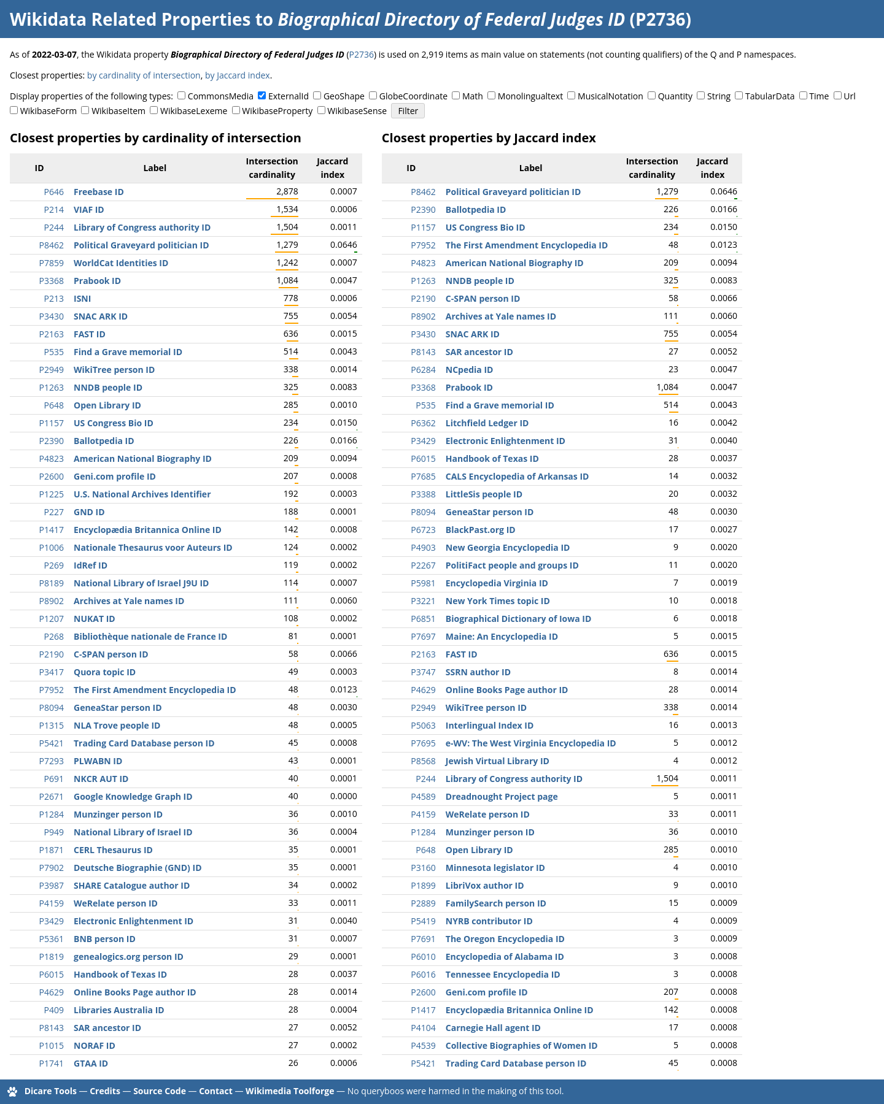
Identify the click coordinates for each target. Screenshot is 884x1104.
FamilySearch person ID (496, 903)
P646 (54, 191)
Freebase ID (99, 191)
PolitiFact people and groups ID (512, 565)
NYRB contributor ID (489, 921)
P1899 (423, 885)
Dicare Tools (51, 1091)
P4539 (423, 1045)
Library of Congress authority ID (142, 227)
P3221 (423, 601)
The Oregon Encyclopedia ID (505, 939)
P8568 (423, 761)
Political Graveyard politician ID (141, 245)
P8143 (51, 1027)
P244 (54, 227)
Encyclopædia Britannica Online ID (148, 529)
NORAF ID (94, 1045)
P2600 (51, 476)
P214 (54, 209)
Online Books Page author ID (135, 992)
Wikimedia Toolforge (290, 1091)
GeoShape (344, 96)
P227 (54, 512)
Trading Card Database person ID (144, 743)
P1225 (51, 494)
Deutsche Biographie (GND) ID (138, 867)
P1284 (51, 814)
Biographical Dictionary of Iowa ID (519, 618)
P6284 (423, 369)
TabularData (769, 96)
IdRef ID (90, 565)
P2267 (423, 565)
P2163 (51, 334)
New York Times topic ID (498, 601)
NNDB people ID (108, 387)
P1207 (51, 618)
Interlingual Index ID (489, 725)
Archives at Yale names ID (129, 601)
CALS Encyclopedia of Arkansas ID (517, 476)
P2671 (51, 796)
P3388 (423, 494)
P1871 (51, 850)
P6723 (423, 529)
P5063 (423, 725)
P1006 (51, 547)
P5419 (423, 921)
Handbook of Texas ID (120, 974)
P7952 (51, 690)
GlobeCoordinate (413, 96)
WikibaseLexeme (193, 111)
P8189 (51, 583)
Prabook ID (97, 280)
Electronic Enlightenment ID (133, 921)
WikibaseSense (357, 111)
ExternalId (288, 96)
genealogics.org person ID (129, 956)
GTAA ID (91, 1063)
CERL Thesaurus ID (113, 850)
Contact (216, 1091)
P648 (54, 405)
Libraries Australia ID (119, 1010)
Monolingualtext (530, 96)
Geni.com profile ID (115, 476)
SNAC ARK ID (101, 316)
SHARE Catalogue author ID (132, 885)
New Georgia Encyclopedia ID (508, 547)
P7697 (423, 636)
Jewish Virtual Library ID (497, 761)
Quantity (675, 96)
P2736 (361, 54)
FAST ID (90, 334)
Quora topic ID (105, 672)
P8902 (51, 601)
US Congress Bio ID (113, 423)
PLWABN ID (98, 761)
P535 (54, 352)
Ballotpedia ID (104, 441)
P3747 (423, 672)
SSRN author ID (478, 672)
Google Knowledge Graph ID (133, 796)
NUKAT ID (94, 618)
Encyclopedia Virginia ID (497, 583)
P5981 (423, 583)
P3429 (51, 921)
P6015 (51, 974)
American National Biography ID (143, 458)
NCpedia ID (470, 369)
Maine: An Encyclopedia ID (502, 636)
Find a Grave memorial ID (128, 352)
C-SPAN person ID (111, 654)
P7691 (423, 939)
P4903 (423, 547)
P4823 (51, 458)
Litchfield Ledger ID (487, 423)
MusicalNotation (610, 96)
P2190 (51, 654)
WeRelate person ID (116, 903)
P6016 (423, 974)
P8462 (51, 245)
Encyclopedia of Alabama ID (505, 956)
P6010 (423, 956)
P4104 (423, 1027)
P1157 (51, 423)
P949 (54, 832)
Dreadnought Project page (502, 796)
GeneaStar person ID (118, 707)
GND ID (89, 512)
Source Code (159, 1091)
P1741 (51, 1063)
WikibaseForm (48, 111)
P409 (54, 1010)
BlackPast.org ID (481, 529)
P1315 (51, 725)
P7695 (423, 743)
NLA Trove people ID (117, 725)
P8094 (51, 707)
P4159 (51, 903)
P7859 (51, 263)
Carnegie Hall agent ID (493, 1027)
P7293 (51, 761)
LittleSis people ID (484, 494)
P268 (54, 636)
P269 (54, 565)
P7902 (51, 867)
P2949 (51, 369)
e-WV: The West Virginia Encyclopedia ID (531, 743)
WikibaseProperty (277, 111)
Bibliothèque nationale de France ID (150, 636)
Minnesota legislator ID (495, 867)
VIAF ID (89, 209)
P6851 (423, 618)
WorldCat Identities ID (121, 263)
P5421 (51, 743)
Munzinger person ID (118, 814)
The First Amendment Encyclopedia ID (155, 690)
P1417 (51, 529)
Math (472, 96)
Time (819, 96)
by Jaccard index (237, 75)
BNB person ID (105, 939)
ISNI (82, 298)
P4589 (423, 796)
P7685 (423, 476)
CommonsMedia (221, 96)
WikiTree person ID (114, 369)
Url (849, 96)
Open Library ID (107, 405)
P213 (54, 298)
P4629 (51, 992)
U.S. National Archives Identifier (142, 494)
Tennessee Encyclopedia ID (503, 974)
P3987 (51, 885)
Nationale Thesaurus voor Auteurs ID (153, 547)
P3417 (51, 672)
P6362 (423, 423)
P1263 (51, 387)
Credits (105, 1091)
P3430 (51, 316)
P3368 (51, 280)
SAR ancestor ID (107, 1027)
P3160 (423, 867)
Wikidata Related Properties (130, 19)
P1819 (51, 956)
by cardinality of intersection (144, 75)
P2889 (423, 903)
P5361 (51, 939)
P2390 (51, 441)
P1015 (51, 1045)
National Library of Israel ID (133, 832)
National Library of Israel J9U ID (141, 583)
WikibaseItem (118, 111)
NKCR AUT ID (101, 778)
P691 (54, 778)
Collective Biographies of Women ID (522, 1045)
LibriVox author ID (485, 885)
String (719, 96)
